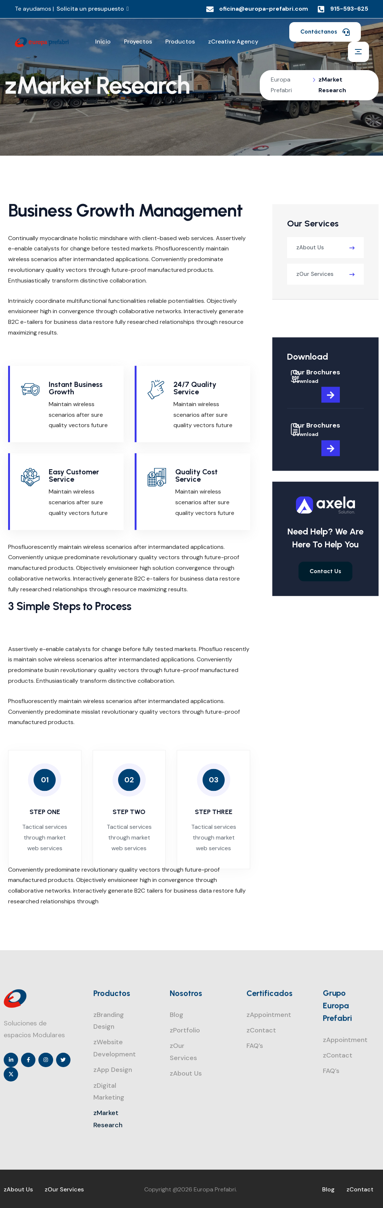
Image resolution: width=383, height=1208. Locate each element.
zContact (261, 1030)
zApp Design (112, 1069)
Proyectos (138, 41)
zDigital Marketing (108, 1091)
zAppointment (268, 1014)
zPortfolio (185, 1030)
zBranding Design (108, 1020)
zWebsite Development (114, 1048)
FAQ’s (254, 1045)
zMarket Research (108, 1118)
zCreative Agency (233, 41)
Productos (180, 41)
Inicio (103, 41)
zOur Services (315, 301)
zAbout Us (310, 274)
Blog (176, 1014)
